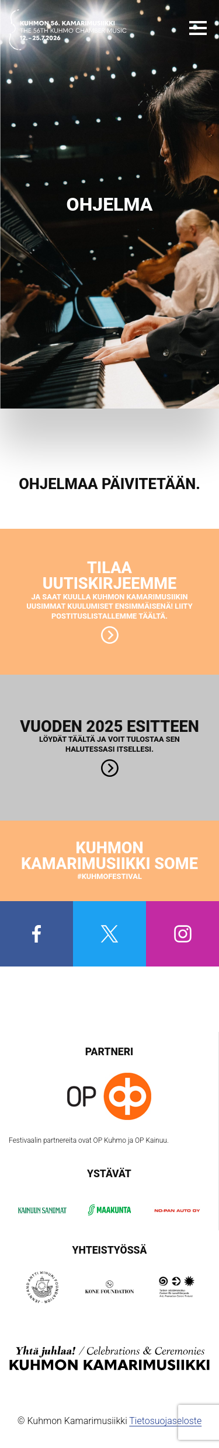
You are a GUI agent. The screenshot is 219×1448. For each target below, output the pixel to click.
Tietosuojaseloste (165, 1420)
